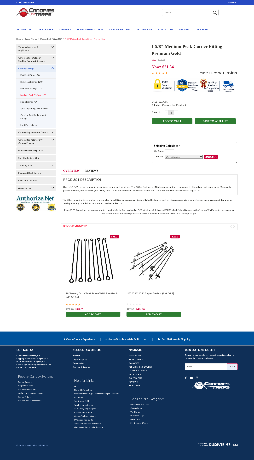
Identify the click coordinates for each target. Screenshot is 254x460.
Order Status (78, 363)
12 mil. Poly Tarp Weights (85, 408)
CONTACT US (166, 29)
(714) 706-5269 (25, 2)
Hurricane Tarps (137, 415)
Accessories (24, 188)
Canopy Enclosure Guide (85, 416)
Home (18, 39)
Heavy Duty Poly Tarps (139, 404)
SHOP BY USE (23, 29)
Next (234, 226)
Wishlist (232, 2)
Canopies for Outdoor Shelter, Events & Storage (31, 59)
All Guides (78, 397)
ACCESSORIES (144, 29)
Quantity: (157, 112)
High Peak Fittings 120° (31, 82)
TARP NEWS (201, 29)
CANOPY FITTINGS (120, 29)
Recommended (75, 226)
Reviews (91, 170)
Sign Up (83, 359)
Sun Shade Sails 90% (28, 158)
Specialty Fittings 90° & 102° (34, 108)
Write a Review (210, 73)
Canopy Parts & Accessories (30, 400)
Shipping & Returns (81, 367)
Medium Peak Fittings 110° (51, 39)
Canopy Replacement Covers (33, 132)
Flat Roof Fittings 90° (30, 75)
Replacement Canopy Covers (30, 393)
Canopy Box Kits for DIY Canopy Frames (30, 141)
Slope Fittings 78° (28, 102)
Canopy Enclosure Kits (28, 389)
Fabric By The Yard (27, 180)
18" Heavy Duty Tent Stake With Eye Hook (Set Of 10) (91, 295)
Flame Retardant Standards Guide (88, 427)
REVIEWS (184, 29)
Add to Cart (93, 314)
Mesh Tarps (135, 419)
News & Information (83, 390)
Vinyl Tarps (135, 412)
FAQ (76, 386)
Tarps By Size (25, 165)
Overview (71, 170)
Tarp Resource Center (83, 405)
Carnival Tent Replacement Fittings (33, 117)
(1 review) (230, 73)
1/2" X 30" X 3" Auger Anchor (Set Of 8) (150, 293)
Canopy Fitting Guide (83, 412)
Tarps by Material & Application (28, 49)
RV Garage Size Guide (83, 420)
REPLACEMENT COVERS (90, 29)
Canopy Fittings (31, 39)
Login (75, 359)
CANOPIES (65, 29)
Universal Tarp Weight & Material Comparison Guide (96, 393)
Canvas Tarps (136, 408)
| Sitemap (44, 445)
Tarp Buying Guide (82, 401)
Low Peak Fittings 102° (31, 88)
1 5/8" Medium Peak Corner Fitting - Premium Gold (85, 39)
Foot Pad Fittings (28, 125)
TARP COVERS (45, 29)
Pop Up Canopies (25, 382)
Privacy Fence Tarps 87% (31, 150)
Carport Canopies (25, 385)
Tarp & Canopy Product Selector (87, 423)
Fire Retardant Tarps (139, 423)
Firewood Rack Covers (29, 173)
